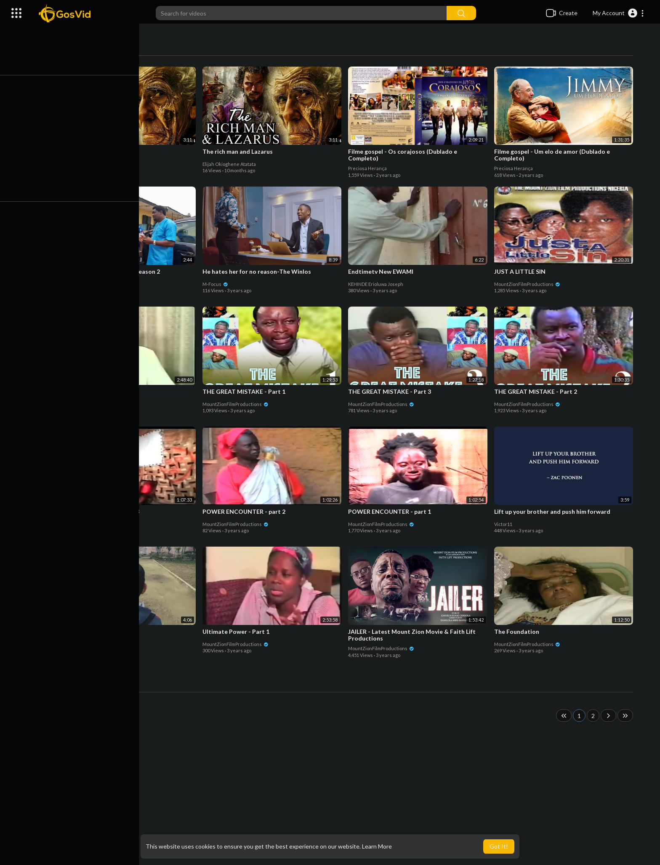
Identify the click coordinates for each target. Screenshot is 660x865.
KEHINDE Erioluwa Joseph (377, 284)
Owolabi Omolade (77, 284)
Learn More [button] (377, 846)
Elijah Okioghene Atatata (85, 164)
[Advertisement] (346, 798)
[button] (618, 13)
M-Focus (217, 284)
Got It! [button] (499, 846)
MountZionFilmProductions (529, 284)
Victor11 (505, 524)
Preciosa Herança (369, 168)
